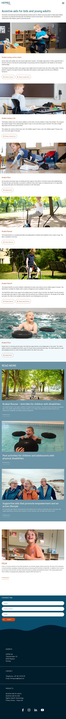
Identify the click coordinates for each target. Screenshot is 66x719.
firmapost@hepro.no (17, 678)
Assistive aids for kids (13, 696)
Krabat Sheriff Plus (24, 301)
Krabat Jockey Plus (24, 77)
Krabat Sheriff (9, 301)
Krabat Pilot (8, 190)
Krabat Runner (9, 242)
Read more (6, 577)
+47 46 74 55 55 (19, 676)
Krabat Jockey (9, 77)
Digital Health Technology (14, 698)
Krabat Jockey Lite (10, 136)
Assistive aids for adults (14, 693)
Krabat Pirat (8, 355)
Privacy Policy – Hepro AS (14, 700)
